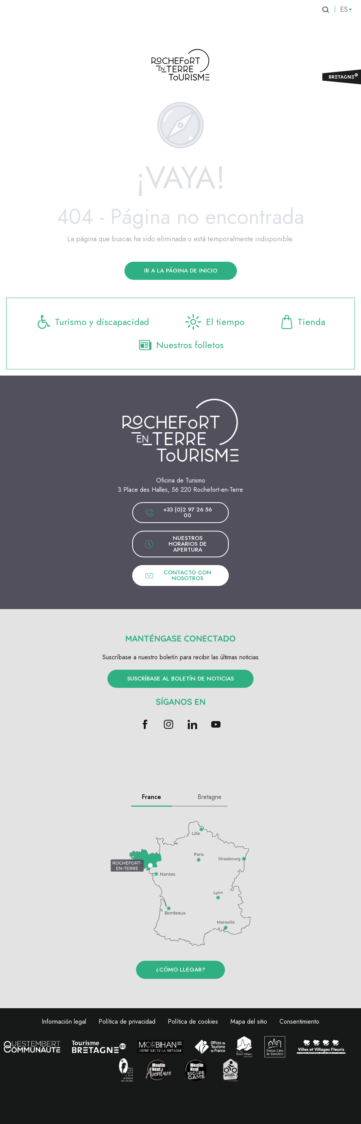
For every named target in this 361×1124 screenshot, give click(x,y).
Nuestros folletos (181, 345)
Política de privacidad (127, 1021)
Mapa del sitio (248, 1021)
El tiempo (214, 322)
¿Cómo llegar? (180, 969)
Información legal (64, 1021)
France (151, 796)
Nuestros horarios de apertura (176, 544)
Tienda (302, 322)
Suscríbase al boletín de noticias (180, 678)
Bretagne (209, 796)
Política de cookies (193, 1021)
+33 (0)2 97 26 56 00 (178, 512)
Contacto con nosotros (178, 575)
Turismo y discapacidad (92, 322)
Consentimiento (299, 1021)
